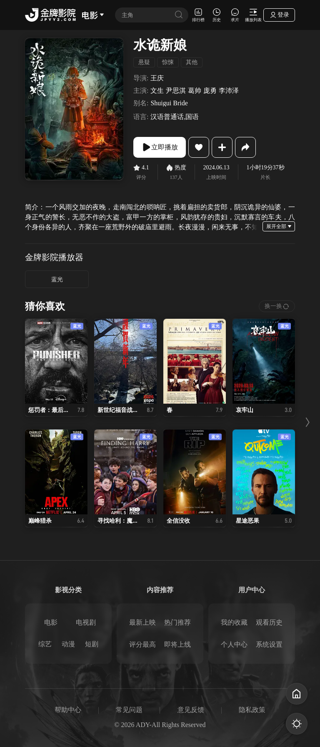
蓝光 (57, 279)
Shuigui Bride (169, 103)
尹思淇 (176, 90)
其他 (192, 62)
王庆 (157, 78)
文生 (157, 90)
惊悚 (168, 62)
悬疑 (144, 62)
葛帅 (194, 90)
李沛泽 (229, 90)
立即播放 (159, 147)
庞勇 (210, 90)
